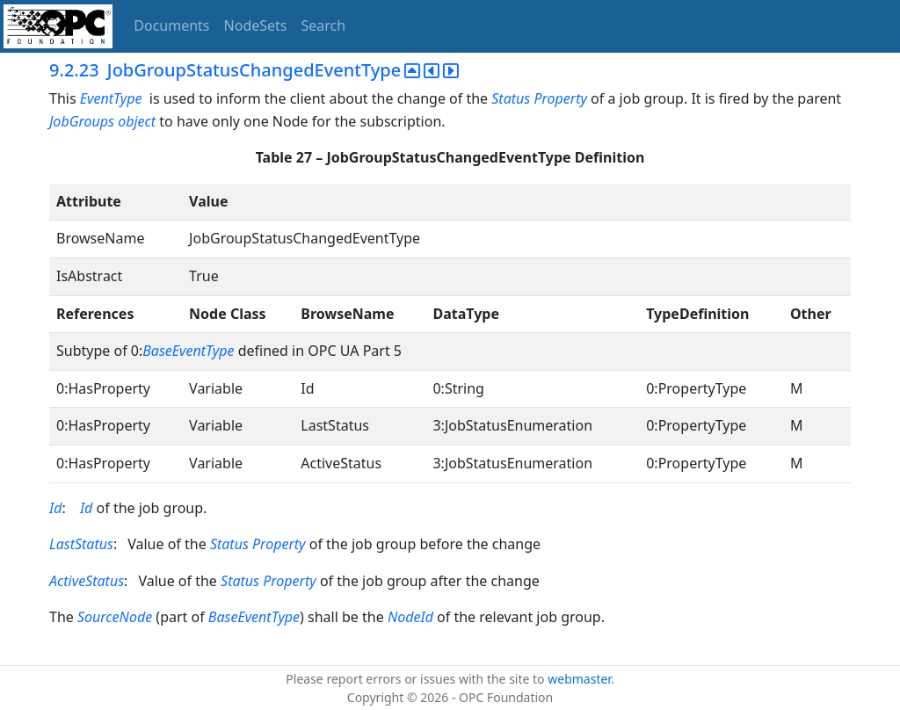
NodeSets (255, 25)
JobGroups (81, 121)
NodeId (410, 617)
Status (510, 98)
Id (55, 508)
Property (560, 98)
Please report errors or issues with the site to (417, 678)
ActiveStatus (86, 580)
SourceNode (114, 617)
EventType (111, 98)
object (137, 121)
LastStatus (81, 544)
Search (323, 25)
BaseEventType (188, 350)
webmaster (579, 678)
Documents (171, 25)
